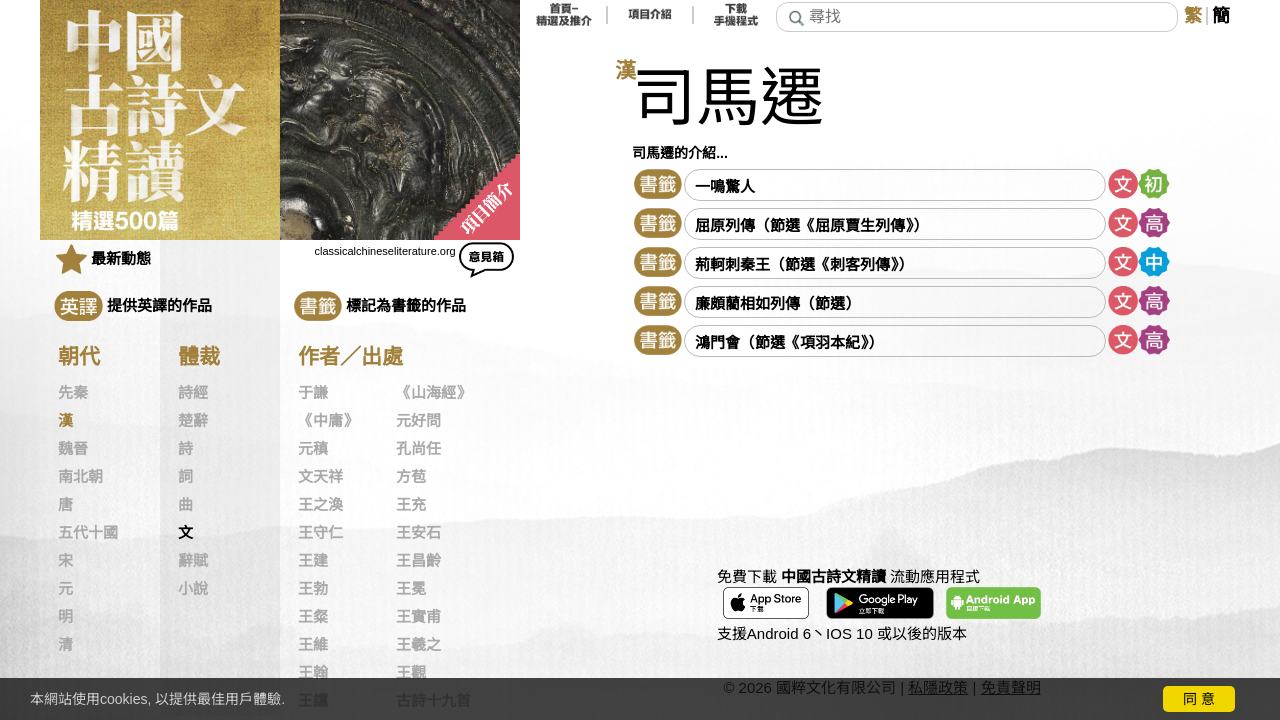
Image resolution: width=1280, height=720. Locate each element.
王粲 (313, 617)
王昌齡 (418, 561)
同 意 (1199, 699)
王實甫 (418, 617)
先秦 (73, 393)
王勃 (313, 589)
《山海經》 (433, 393)
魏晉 (73, 449)
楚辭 (193, 421)
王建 (313, 561)
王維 (313, 645)
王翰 (313, 673)
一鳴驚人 (725, 186)
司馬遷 (728, 98)
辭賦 (193, 561)
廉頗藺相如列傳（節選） (777, 303)
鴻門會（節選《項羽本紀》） (789, 342)
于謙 (313, 393)
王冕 (411, 589)
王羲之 (418, 645)
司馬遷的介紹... (680, 153)
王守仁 (320, 533)
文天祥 (320, 477)
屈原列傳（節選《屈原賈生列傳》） (811, 225)
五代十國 (88, 533)
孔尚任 (418, 449)
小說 (193, 589)
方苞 (411, 477)
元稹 (313, 449)
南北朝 (80, 477)
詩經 (193, 393)
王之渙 (320, 505)
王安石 (418, 533)
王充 (411, 505)
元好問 (418, 421)
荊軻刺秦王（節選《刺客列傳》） (804, 264)
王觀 (411, 673)
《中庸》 (328, 421)
